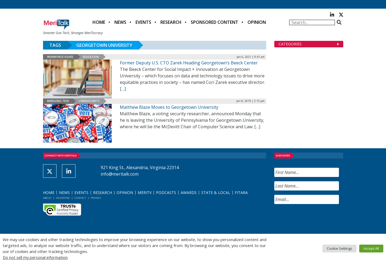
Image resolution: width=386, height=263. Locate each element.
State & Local (215, 192)
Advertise (63, 198)
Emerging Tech (58, 101)
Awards (189, 192)
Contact (80, 198)
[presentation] (315, 218)
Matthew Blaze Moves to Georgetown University (169, 107)
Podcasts (166, 192)
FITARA (241, 192)
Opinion (257, 22)
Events (143, 22)
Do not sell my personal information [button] (35, 257)
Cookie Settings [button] (339, 248)
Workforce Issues (60, 57)
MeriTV (144, 192)
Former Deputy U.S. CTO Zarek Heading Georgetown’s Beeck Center (189, 63)
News (120, 22)
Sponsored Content (214, 22)
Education (91, 57)
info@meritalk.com (119, 174)
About (47, 198)
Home (99, 22)
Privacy (96, 198)
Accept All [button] (371, 248)
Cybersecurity (89, 101)
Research (171, 22)
